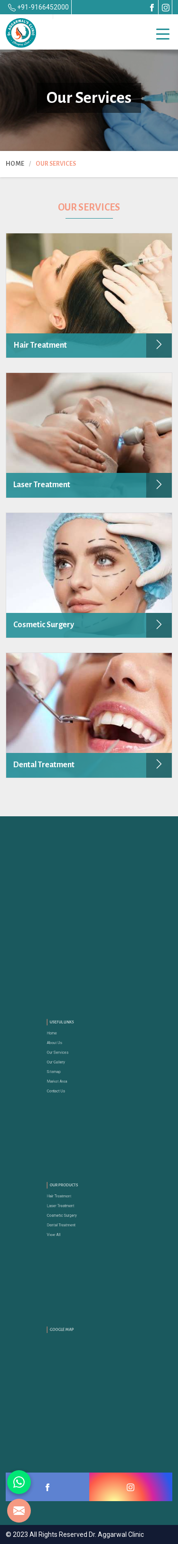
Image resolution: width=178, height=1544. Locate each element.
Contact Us (65, 1082)
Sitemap (63, 1068)
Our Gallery (65, 1061)
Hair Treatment (67, 1201)
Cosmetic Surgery (69, 1214)
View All (63, 1229)
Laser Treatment (68, 1208)
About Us (63, 1047)
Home (15, 163)
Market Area (65, 1075)
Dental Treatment (68, 1221)
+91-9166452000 (38, 7)
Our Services (66, 1054)
